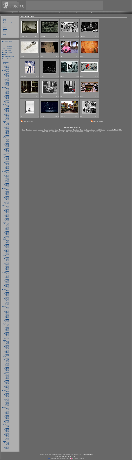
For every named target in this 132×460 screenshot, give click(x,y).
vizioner (62, 36)
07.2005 (7, 415)
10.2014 (7, 259)
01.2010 (7, 338)
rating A (47, 12)
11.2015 (7, 241)
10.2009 (7, 343)
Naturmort (62, 130)
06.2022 (7, 129)
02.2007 (7, 387)
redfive (42, 116)
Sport (67, 131)
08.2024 (7, 93)
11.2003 (7, 443)
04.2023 (7, 115)
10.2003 (7, 444)
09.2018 (7, 193)
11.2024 (7, 89)
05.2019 (7, 181)
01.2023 (7, 119)
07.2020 (7, 162)
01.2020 (7, 170)
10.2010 (7, 326)
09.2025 (7, 75)
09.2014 (7, 260)
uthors (5, 44)
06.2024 (7, 96)
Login (4, 18)
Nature (46, 130)
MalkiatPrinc (24, 76)
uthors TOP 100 (7, 46)
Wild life (51, 130)
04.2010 (7, 334)
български (105, 12)
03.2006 (7, 403)
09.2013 (7, 277)
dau (61, 96)
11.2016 (7, 224)
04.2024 (7, 98)
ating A (5, 54)
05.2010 (7, 333)
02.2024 (7, 101)
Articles (5, 29)
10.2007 (7, 377)
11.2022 (7, 123)
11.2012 (7, 292)
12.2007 (7, 374)
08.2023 (7, 110)
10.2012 (7, 293)
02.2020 (7, 168)
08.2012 (7, 295)
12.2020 (7, 156)
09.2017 (7, 210)
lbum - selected (7, 50)
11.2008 (7, 359)
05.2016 (7, 232)
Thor (42, 56)
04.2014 (7, 267)
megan (81, 76)
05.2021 (7, 148)
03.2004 (7, 436)
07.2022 (7, 128)
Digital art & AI (111, 130)
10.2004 (7, 428)
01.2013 (7, 287)
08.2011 (7, 312)
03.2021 (7, 150)
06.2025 (7, 79)
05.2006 (7, 400)
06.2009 (7, 348)
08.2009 (7, 346)
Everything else (56, 131)
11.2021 (7, 140)
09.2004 (7, 429)
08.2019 (7, 177)
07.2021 (7, 145)
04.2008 (7, 368)
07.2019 (7, 179)
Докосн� (43, 36)
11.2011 (7, 308)
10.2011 (7, 310)
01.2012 (7, 304)
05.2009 (7, 350)
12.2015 (7, 240)
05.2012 (7, 299)
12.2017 (7, 206)
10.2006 (7, 394)
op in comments (7, 48)
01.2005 (7, 422)
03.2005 (7, 420)
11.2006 (7, 393)
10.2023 (7, 108)
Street (23, 130)
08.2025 (7, 76)
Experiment (76, 130)
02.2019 (7, 185)
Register (5, 20)
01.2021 (7, 153)
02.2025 (7, 84)
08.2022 (7, 127)
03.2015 (7, 251)
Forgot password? (7, 22)
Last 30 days (6, 62)
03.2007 (7, 386)
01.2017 (7, 220)
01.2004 (7, 439)
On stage (72, 131)
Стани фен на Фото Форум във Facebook (59, 458)
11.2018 (7, 190)
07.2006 (7, 398)
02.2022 (7, 135)
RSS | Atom (30, 121)
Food (81, 130)
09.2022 (7, 126)
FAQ (4, 34)
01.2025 (7, 85)
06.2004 (7, 433)
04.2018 (7, 199)
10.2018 (7, 192)
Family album (89, 131)
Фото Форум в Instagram (78, 458)
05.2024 (7, 97)
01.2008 (7, 372)
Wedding (103, 130)
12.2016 (7, 223)
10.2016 (7, 225)
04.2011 (7, 317)
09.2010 (7, 328)
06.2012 (7, 298)
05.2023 (7, 114)
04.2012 (7, 300)
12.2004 (7, 425)
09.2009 (7, 345)
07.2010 (7, 330)
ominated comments (8, 56)
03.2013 (7, 285)
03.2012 (7, 302)
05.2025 (7, 80)
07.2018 (7, 196)
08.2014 (7, 262)
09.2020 (7, 159)
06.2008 (7, 365)
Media (24, 12)
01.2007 (7, 388)
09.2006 (7, 395)
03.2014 (7, 268)
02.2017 (7, 219)
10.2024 (7, 91)
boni (22, 96)
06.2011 (7, 315)
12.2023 (7, 105)
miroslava (62, 116)
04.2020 (7, 166)
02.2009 (7, 354)
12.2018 (7, 189)
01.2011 (7, 321)
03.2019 (7, 184)
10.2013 (7, 276)
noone (42, 76)
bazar (82, 12)
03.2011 (7, 319)
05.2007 (7, 383)
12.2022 (7, 122)
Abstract (48, 131)
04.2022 (7, 132)
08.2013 (7, 279)
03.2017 (7, 218)
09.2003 (7, 446)
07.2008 (7, 364)
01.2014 (7, 271)
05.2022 (7, 131)
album (35, 12)
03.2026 (7, 66)
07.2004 (7, 431)
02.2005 (7, 421)
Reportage (29, 130)
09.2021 (7, 143)
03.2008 (7, 369)
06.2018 (7, 197)
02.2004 (7, 438)
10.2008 (7, 360)
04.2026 (7, 65)
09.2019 (7, 176)
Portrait (35, 130)
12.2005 (7, 408)
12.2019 (7, 172)
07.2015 (7, 246)
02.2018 (7, 202)
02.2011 (7, 320)
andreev (22, 56)
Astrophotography (79, 131)
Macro (56, 130)
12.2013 (7, 273)
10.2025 (7, 74)
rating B (59, 12)
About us (5, 32)
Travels (63, 131)
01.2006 (7, 405)
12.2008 (7, 358)
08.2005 (7, 413)
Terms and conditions (88, 454)
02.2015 (7, 252)
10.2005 (7, 411)
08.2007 (7, 380)
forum (70, 12)
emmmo (62, 76)
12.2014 (7, 257)
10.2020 (7, 158)
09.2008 (7, 361)
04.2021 (7, 149)
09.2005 (7, 412)
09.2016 (7, 227)
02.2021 (7, 151)
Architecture (69, 130)
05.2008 (7, 367)
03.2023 (7, 116)
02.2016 (7, 236)
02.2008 (7, 370)
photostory (93, 12)
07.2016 (7, 229)
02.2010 (7, 337)
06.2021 (7, 146)
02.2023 (7, 118)
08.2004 (7, 430)
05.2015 (7, 249)
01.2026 (7, 68)
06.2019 (7, 180)
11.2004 (7, 426)
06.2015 (7, 247)
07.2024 (7, 95)
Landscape (40, 130)
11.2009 (7, 342)
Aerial (98, 130)
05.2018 (7, 198)
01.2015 (7, 254)
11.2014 (7, 258)
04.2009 (7, 351)
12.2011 (7, 307)
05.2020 (7, 164)
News (4, 27)
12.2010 (7, 324)
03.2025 (7, 83)
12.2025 (7, 71)
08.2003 (7, 447)
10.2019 (7, 175)
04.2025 (7, 82)
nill (21, 116)
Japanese (82, 36)
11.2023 (7, 106)
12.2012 (7, 290)
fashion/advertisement (89, 130)
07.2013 (7, 280)
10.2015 (7, 242)
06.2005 (7, 416)
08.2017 (7, 211)
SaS (61, 56)
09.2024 (7, 92)
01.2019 (7, 186)
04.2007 (7, 385)
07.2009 (7, 347)
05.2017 (7, 215)
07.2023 (7, 111)
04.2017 (7, 216)
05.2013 (7, 282)
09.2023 (7, 109)
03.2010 (7, 335)
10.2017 (7, 209)
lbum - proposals (7, 52)
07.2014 (7, 263)
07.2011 (7, 313)
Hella (81, 56)
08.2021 (7, 144)
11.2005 (7, 409)
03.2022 (7, 133)
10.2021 (7, 141)
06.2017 (7, 214)
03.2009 (7, 352)
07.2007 (7, 381)
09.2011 (7, 311)
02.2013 (7, 286)
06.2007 (7, 382)
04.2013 (7, 284)
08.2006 (7, 396)
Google (101, 121)
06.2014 (7, 264)
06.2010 (7, 332)
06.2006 (7, 399)
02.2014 (7, 269)
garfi (42, 96)
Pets (100, 131)
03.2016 (7, 234)
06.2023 (7, 113)
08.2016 (7, 228)
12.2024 (7, 88)
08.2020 (7, 161)
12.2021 (7, 139)
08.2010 (7, 329)
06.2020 (7, 163)
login (12, 12)
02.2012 (7, 303)
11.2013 (7, 275)
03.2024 (7, 100)
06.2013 (7, 281)
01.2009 (7, 355)
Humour (96, 131)
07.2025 (7, 78)
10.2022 (7, 124)
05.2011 (7, 316)
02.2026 (7, 67)
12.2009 (7, 341)
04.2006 (7, 401)
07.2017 (7, 212)
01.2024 (7, 102)
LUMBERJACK (24, 36)
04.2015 (7, 250)
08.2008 (7, 363)
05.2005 (7, 417)
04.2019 (7, 183)
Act (117, 130)
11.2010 (7, 325)
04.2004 (7, 435)
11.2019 (7, 174)
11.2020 (7, 157)
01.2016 (7, 237)
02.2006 (7, 404)
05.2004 (7, 434)
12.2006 (7, 391)
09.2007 (7, 378)
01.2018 (7, 203)
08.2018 (7, 194)
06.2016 (7, 231)
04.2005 (7, 418)
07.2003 (7, 448)
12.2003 (7, 442)
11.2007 (7, 376)
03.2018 (7, 201)
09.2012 (7, 294)
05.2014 (7, 265)
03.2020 (7, 167)
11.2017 (7, 207)
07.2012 (7, 297)
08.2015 (7, 245)
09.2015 (7, 244)
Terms (4, 30)
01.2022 (7, 136)
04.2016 (7, 233)
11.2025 (7, 73)
